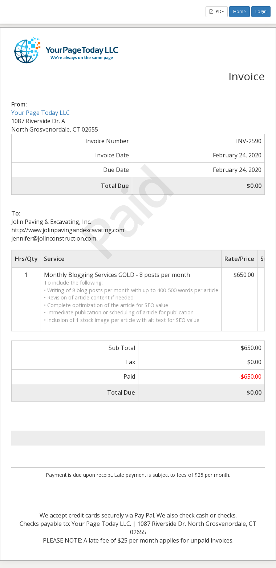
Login (261, 11)
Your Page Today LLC (40, 113)
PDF (217, 11)
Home (239, 11)
